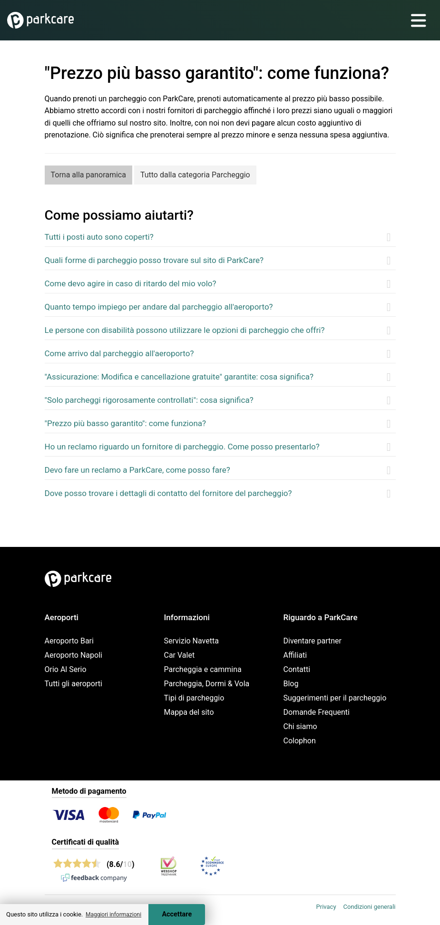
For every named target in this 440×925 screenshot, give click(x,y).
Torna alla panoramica (88, 174)
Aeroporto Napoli (73, 655)
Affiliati (295, 655)
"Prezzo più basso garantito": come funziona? (125, 423)
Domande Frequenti (317, 712)
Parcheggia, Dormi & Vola (207, 683)
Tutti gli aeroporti (73, 683)
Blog (291, 683)
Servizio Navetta (191, 640)
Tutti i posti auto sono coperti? (99, 237)
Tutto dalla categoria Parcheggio (195, 174)
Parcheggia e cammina (203, 669)
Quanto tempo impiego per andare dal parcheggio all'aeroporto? (159, 307)
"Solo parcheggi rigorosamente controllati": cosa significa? (149, 400)
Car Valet (179, 655)
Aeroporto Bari (69, 640)
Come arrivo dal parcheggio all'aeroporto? (119, 353)
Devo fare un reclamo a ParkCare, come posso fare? (137, 470)
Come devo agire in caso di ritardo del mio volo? (130, 283)
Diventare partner (313, 640)
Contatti (297, 669)
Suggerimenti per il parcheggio (335, 697)
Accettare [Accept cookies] (177, 914)
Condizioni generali (369, 906)
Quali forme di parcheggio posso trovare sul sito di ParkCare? (154, 260)
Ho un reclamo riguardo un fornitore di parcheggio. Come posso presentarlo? (182, 446)
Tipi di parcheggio (194, 697)
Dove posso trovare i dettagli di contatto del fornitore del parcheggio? (168, 493)
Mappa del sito (189, 712)
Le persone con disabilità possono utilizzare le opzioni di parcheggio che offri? (185, 330)
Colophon (300, 740)
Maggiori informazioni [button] (113, 914)
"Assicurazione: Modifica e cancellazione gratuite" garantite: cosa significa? (179, 376)
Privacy (326, 906)
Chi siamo (300, 726)
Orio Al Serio (66, 669)
